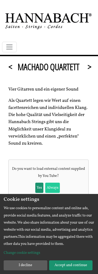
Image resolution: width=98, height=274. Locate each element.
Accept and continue (70, 265)
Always (53, 187)
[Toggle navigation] (9, 47)
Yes (39, 187)
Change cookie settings (22, 252)
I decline (25, 265)
